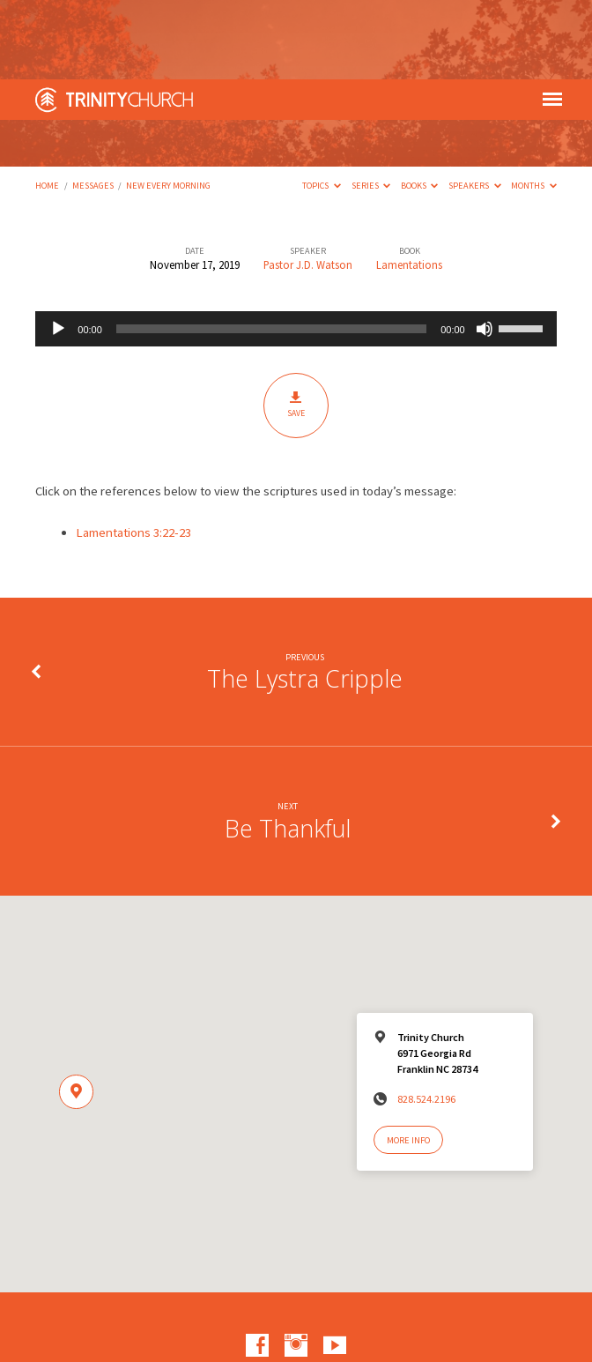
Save (295, 325)
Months (534, 106)
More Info (408, 1061)
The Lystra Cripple (305, 599)
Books (420, 106)
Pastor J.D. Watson (307, 185)
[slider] (271, 249)
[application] (295, 249)
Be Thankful (288, 749)
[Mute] (484, 249)
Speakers (474, 106)
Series (371, 106)
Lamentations (409, 185)
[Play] (58, 249)
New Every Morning (168, 106)
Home (47, 106)
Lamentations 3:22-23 (133, 453)
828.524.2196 (426, 1019)
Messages (93, 106)
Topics (321, 106)
